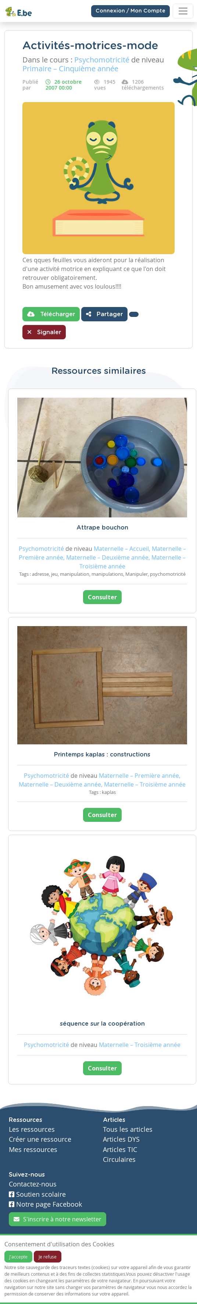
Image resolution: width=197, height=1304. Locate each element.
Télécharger (51, 314)
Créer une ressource (40, 1139)
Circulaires (119, 1159)
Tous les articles (128, 1129)
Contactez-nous (33, 1184)
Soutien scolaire (37, 1194)
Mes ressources (33, 1149)
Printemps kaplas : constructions (102, 755)
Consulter (102, 597)
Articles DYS (121, 1139)
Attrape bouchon (102, 528)
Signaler (44, 332)
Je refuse (48, 1257)
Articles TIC (120, 1149)
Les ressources (32, 1129)
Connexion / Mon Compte (130, 11)
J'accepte (18, 1257)
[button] (134, 314)
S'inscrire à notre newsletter (57, 1219)
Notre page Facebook (45, 1204)
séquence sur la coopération (102, 1024)
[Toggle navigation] (183, 11)
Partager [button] (104, 314)
